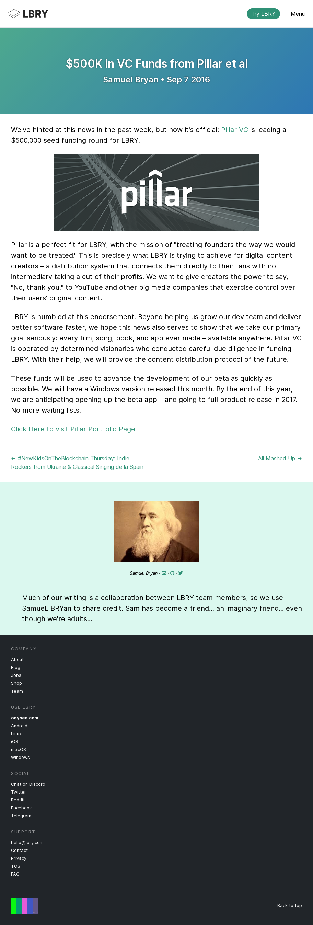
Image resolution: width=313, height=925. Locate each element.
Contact (19, 850)
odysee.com (24, 717)
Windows (20, 757)
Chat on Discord (28, 784)
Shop (16, 683)
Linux (16, 733)
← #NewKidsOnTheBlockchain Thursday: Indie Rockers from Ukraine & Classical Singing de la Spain (77, 462)
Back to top (289, 905)
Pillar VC (234, 130)
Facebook (21, 807)
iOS (14, 741)
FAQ (15, 874)
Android (19, 725)
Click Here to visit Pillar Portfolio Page (73, 429)
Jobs (16, 675)
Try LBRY (263, 13)
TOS (15, 866)
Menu (298, 13)
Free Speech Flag (24, 906)
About (17, 659)
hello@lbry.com (27, 842)
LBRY (145, 13)
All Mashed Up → (280, 458)
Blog (15, 667)
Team (17, 691)
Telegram (21, 815)
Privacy (18, 858)
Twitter (18, 792)
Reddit (18, 799)
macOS (18, 749)
